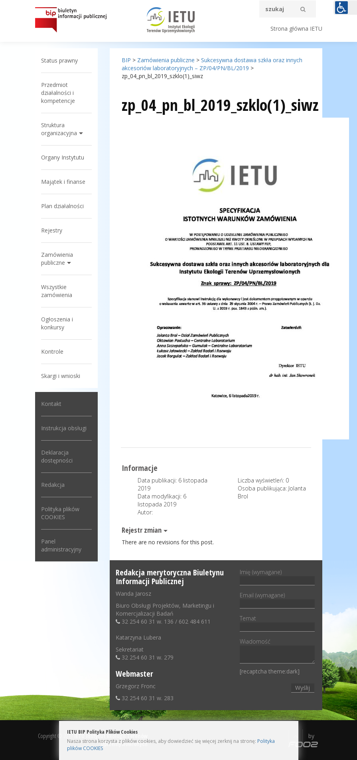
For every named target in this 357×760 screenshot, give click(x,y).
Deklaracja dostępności (57, 456)
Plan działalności (62, 206)
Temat (277, 622)
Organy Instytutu (62, 157)
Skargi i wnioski (60, 376)
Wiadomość (277, 651)
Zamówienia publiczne (57, 258)
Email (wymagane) (277, 599)
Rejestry (51, 230)
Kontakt (51, 404)
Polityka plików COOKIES (60, 513)
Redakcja (53, 484)
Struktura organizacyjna (59, 129)
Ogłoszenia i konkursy (57, 323)
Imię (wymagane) (277, 576)
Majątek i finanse (63, 181)
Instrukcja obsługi (64, 428)
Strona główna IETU (296, 28)
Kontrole (52, 351)
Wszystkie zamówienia (56, 291)
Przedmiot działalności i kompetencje (58, 92)
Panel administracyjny (61, 545)
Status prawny (59, 60)
